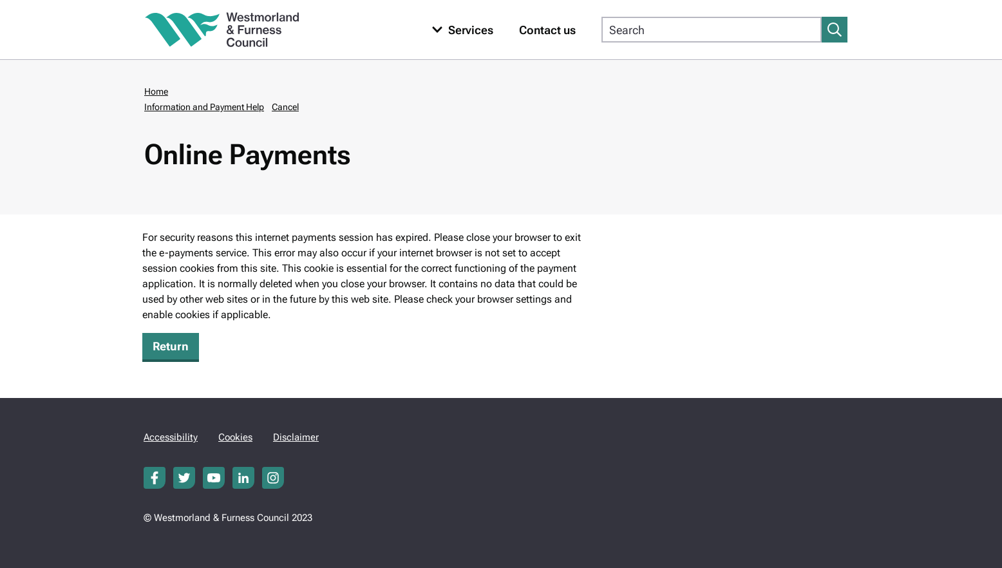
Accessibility (171, 437)
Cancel (285, 107)
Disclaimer (296, 437)
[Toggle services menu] (460, 30)
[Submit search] (834, 30)
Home (156, 91)
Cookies (235, 437)
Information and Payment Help (204, 107)
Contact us (547, 30)
